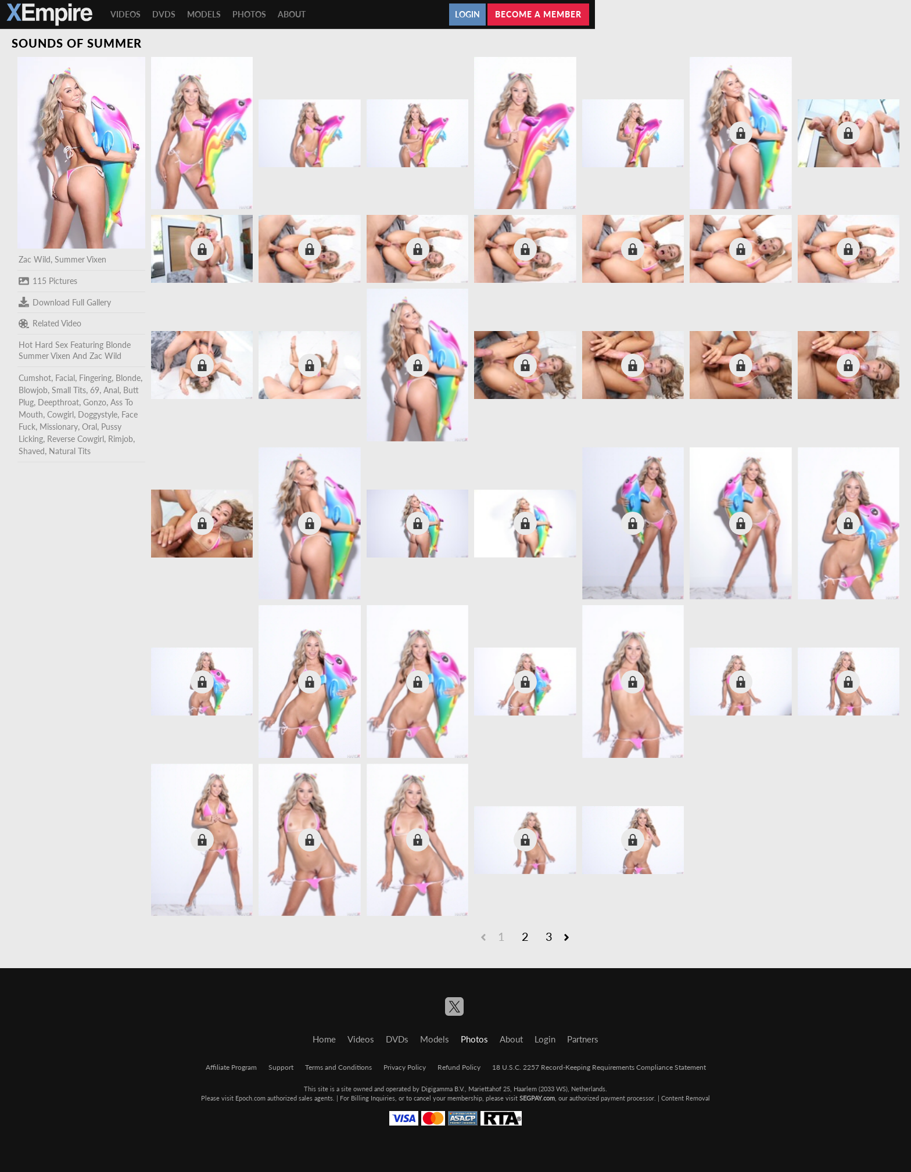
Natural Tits (70, 451)
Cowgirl (60, 414)
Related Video (50, 323)
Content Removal (685, 1098)
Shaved (32, 451)
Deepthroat (58, 402)
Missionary (59, 427)
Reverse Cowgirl (75, 439)
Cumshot (35, 378)
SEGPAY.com (537, 1098)
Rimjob (120, 439)
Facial (65, 378)
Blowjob (33, 390)
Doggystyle (97, 414)
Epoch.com (250, 1098)
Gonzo (94, 402)
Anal (111, 390)
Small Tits (69, 390)
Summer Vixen (80, 259)
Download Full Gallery (65, 302)
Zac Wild (35, 259)
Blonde (128, 378)
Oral (89, 427)
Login (467, 14)
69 (94, 390)
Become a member (538, 14)
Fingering (95, 378)
